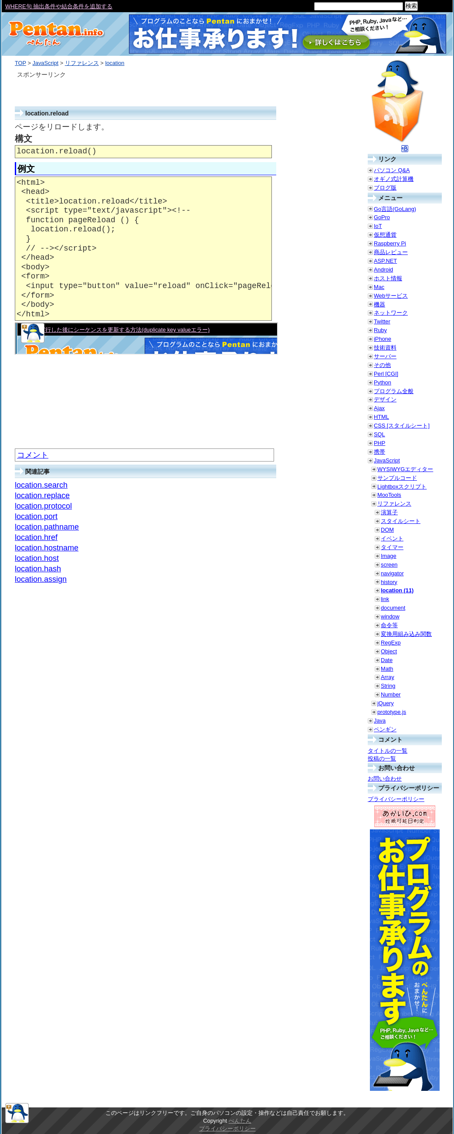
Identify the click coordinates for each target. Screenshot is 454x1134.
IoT (378, 226)
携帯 (379, 451)
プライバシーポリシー (396, 799)
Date (387, 660)
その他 (382, 365)
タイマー (392, 547)
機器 (379, 304)
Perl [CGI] (386, 373)
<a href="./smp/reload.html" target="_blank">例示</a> (146, 339)
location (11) (397, 590)
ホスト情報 (388, 278)
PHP (379, 443)
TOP (20, 63)
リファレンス (82, 63)
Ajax (379, 408)
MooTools (389, 495)
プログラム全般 (393, 391)
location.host (37, 558)
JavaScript (45, 63)
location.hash (38, 568)
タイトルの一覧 (387, 750)
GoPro (382, 217)
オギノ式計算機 (393, 179)
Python (382, 382)
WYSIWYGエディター (405, 469)
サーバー (385, 356)
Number (391, 694)
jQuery (385, 703)
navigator (392, 573)
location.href (36, 537)
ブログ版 (385, 187)
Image (388, 556)
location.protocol (43, 506)
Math (387, 668)
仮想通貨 (385, 234)
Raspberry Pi (390, 243)
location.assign (41, 579)
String (388, 685)
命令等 (389, 625)
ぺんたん (240, 1120)
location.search (41, 485)
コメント (32, 455)
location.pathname (47, 527)
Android (383, 269)
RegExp (391, 642)
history (389, 582)
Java (380, 720)
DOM (387, 529)
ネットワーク (391, 312)
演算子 (389, 512)
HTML (381, 417)
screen (389, 564)
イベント (392, 538)
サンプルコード (397, 478)
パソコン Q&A (392, 170)
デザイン (385, 399)
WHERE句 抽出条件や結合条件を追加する (58, 6)
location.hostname (46, 547)
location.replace (42, 495)
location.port (36, 516)
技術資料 (385, 347)
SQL (379, 434)
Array (387, 677)
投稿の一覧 (382, 758)
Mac (379, 287)
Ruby (380, 330)
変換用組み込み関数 (406, 634)
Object (389, 651)
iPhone (382, 339)
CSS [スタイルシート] (402, 425)
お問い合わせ (385, 778)
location (114, 63)
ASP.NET (385, 261)
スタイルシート (400, 521)
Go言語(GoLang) (395, 209)
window (390, 616)
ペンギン (385, 729)
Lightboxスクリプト (402, 486)
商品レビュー (391, 252)
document (393, 607)
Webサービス (391, 295)
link (385, 599)
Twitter (382, 321)
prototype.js (391, 712)
